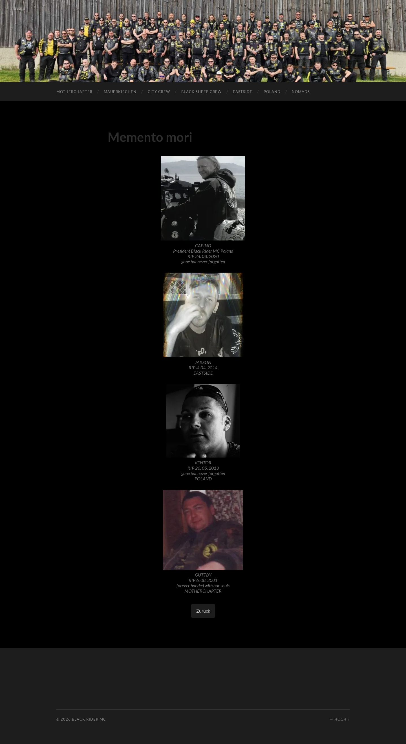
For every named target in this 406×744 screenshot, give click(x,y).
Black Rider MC (89, 719)
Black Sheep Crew (201, 91)
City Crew (159, 91)
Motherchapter (74, 91)
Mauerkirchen (120, 91)
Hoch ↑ (342, 719)
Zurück (203, 610)
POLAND (272, 91)
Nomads (301, 91)
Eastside (242, 91)
